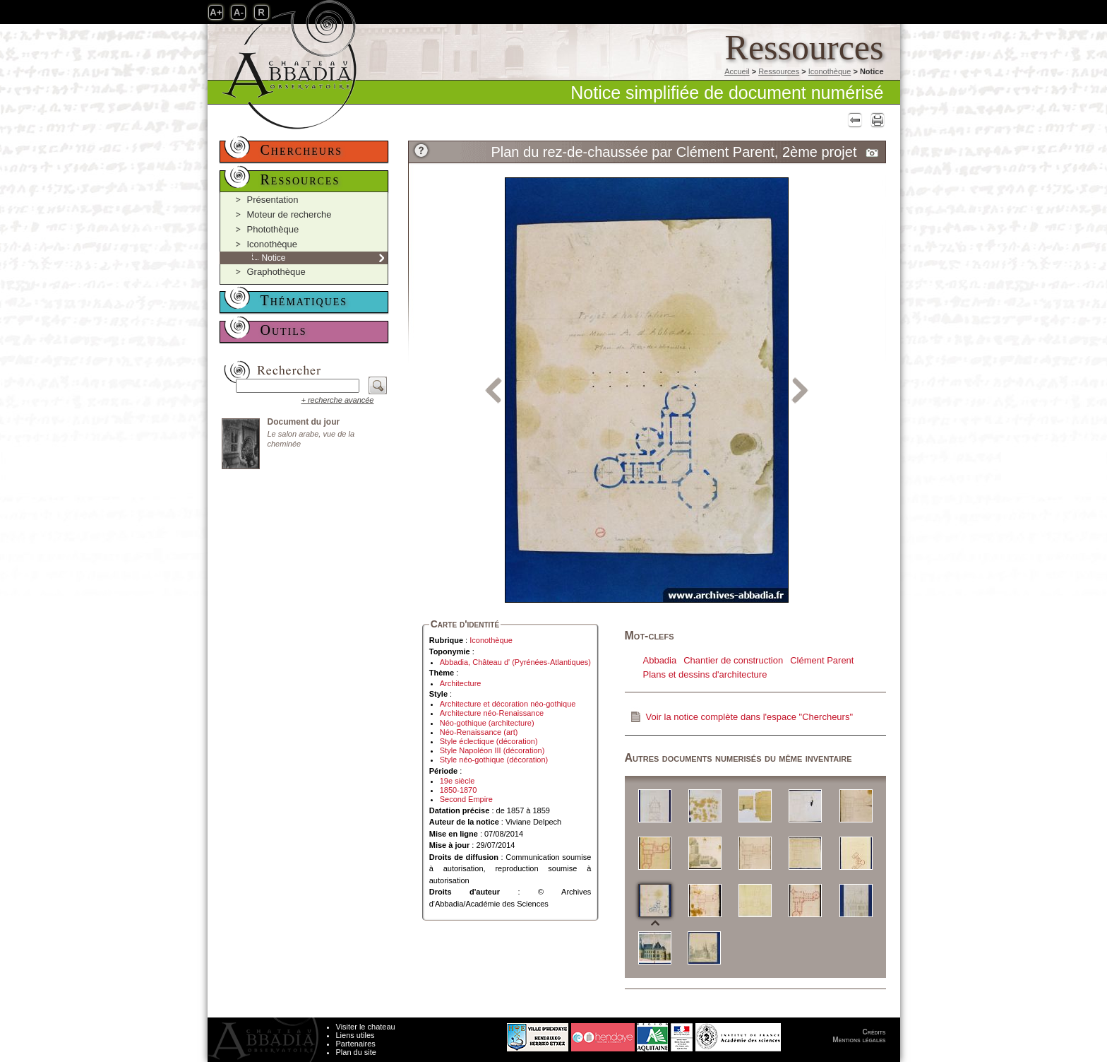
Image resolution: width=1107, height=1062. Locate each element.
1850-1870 (458, 790)
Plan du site (356, 1052)
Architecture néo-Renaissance (492, 713)
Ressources (778, 71)
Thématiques (304, 300)
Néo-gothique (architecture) (487, 723)
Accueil (736, 71)
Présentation (273, 199)
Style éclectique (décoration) (489, 741)
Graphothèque (276, 271)
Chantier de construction (733, 660)
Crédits (874, 1032)
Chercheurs (302, 150)
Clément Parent (822, 660)
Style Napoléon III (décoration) (492, 750)
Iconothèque (829, 71)
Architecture (460, 683)
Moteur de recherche (289, 214)
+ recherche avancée (337, 400)
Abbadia (660, 660)
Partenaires (356, 1043)
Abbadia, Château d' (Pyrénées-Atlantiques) (515, 662)
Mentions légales (858, 1040)
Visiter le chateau (365, 1026)
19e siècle (457, 781)
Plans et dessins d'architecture (705, 674)
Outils (284, 330)
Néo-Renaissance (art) (479, 732)
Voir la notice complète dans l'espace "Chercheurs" (750, 717)
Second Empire (466, 799)
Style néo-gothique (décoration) (494, 759)
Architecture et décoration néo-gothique (508, 704)
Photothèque (273, 229)
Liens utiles (355, 1035)
